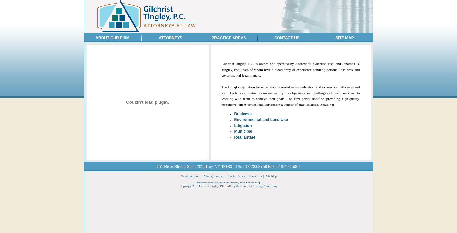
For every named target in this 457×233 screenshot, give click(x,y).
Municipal (243, 131)
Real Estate (245, 137)
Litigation (243, 125)
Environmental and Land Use (261, 119)
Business (243, 114)
